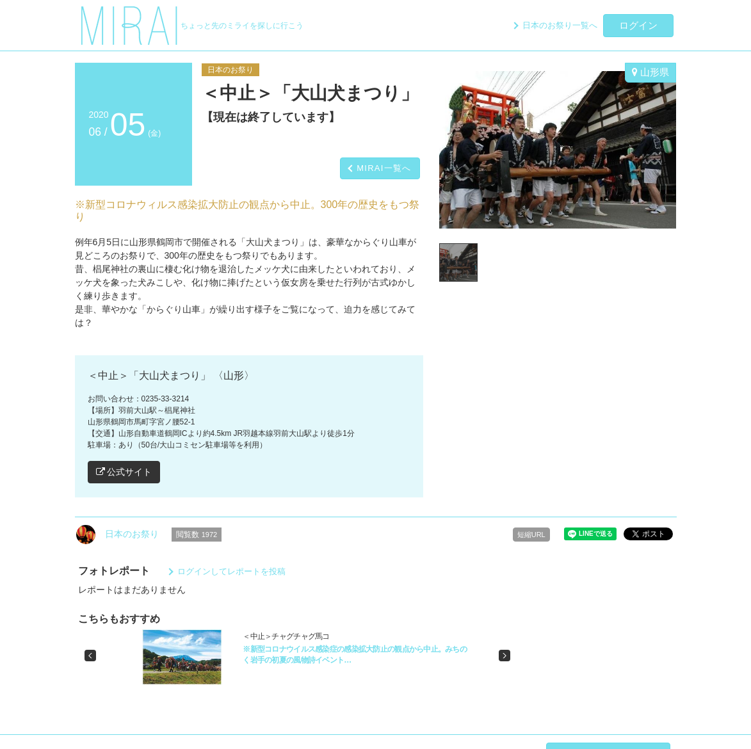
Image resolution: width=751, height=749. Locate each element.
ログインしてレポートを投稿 (231, 571)
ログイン (638, 25)
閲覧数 (196, 534)
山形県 (650, 72)
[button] (90, 655)
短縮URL (531, 534)
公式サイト (124, 472)
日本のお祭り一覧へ (559, 25)
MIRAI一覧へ (384, 168)
